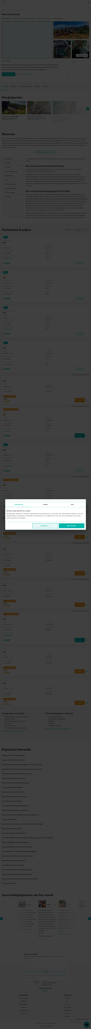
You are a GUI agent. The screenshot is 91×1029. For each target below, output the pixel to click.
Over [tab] (72, 504)
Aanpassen (45, 525)
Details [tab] (45, 504)
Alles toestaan (71, 525)
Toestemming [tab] (18, 504)
